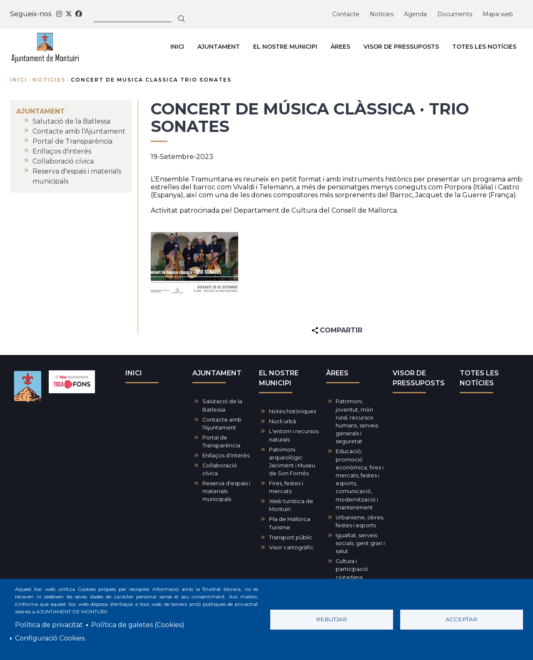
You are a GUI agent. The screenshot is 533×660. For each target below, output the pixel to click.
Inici (18, 80)
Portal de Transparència (221, 441)
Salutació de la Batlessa (222, 405)
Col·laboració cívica (219, 469)
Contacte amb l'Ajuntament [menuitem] (78, 131)
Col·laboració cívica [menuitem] (63, 161)
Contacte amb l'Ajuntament (222, 424)
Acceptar (461, 619)
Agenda (415, 14)
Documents (454, 14)
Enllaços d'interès (225, 455)
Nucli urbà (282, 421)
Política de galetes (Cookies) (137, 625)
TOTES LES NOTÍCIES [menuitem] (484, 46)
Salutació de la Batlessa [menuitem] (71, 121)
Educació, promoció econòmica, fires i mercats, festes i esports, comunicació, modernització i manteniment (360, 479)
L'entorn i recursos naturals (294, 435)
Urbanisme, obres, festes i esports (360, 521)
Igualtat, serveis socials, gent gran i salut (360, 543)
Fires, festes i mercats (286, 487)
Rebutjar (331, 619)
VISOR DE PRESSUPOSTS (419, 378)
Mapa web (498, 14)
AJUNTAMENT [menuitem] (218, 46)
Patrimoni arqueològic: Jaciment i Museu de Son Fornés (292, 462)
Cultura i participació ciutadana (352, 569)
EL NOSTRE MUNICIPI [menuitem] (285, 46)
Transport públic (290, 537)
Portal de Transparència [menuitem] (72, 141)
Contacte (345, 14)
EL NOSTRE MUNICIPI (279, 378)
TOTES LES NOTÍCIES (479, 378)
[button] (194, 262)
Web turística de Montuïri (291, 505)
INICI (133, 373)
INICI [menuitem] (177, 46)
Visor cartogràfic (291, 547)
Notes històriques (292, 411)
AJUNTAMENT (217, 373)
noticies (48, 80)
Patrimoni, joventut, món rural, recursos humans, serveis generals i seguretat (357, 421)
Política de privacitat (49, 625)
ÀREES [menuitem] (340, 46)
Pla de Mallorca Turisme (289, 523)
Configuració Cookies (50, 638)
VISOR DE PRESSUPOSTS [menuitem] (401, 46)
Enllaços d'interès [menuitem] (61, 151)
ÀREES (337, 373)
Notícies (382, 14)
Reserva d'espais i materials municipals (226, 491)
